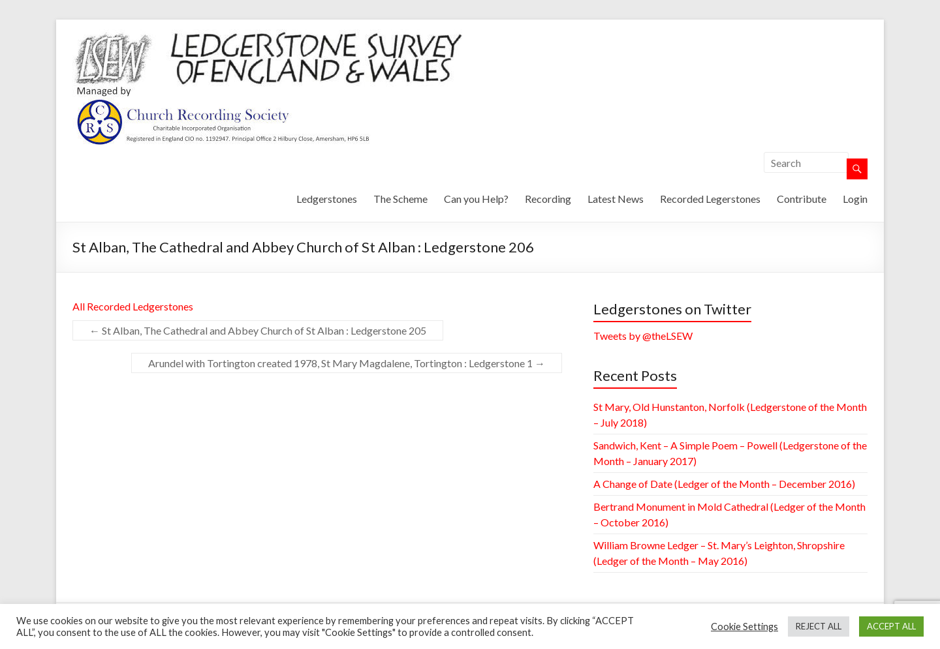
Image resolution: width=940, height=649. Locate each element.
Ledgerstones (326, 198)
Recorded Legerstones (710, 198)
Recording (548, 198)
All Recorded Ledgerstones (132, 306)
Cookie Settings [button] (744, 626)
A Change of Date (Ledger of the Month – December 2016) (724, 483)
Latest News (616, 198)
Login (855, 198)
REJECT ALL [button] (818, 626)
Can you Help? (476, 198)
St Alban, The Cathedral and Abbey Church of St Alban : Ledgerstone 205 (257, 330)
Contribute (801, 198)
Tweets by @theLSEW (643, 335)
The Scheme (400, 198)
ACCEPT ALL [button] (891, 626)
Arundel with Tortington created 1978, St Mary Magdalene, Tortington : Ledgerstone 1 (346, 363)
